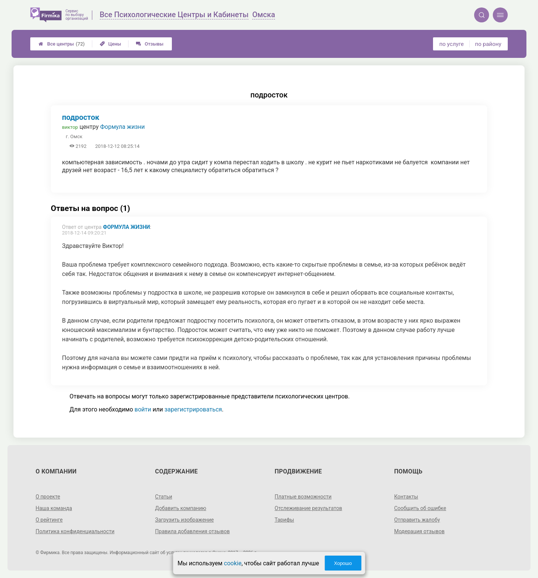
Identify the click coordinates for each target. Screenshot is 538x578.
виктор (70, 127)
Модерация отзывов (419, 531)
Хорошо (343, 563)
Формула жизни (122, 126)
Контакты (406, 497)
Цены (110, 44)
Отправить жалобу (417, 520)
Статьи (163, 497)
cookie (232, 563)
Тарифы (284, 520)
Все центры (61, 44)
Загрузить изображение (184, 520)
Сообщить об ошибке (420, 508)
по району (488, 44)
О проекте (47, 497)
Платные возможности (303, 497)
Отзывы (149, 44)
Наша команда (53, 508)
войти (142, 409)
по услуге (451, 44)
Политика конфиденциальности (74, 531)
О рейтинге (49, 520)
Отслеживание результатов (308, 508)
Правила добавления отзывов (192, 531)
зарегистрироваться (193, 409)
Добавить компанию (180, 508)
